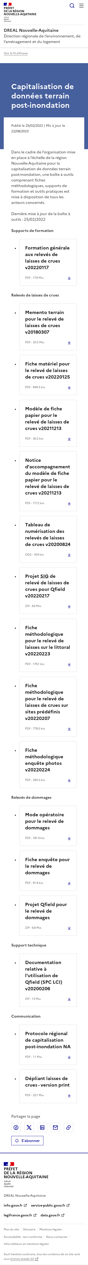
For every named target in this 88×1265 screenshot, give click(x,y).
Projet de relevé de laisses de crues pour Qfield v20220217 (47, 586)
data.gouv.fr (50, 1215)
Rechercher (72, 5)
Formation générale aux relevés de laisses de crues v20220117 (47, 257)
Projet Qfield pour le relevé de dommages (46, 911)
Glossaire (29, 1229)
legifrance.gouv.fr (18, 1215)
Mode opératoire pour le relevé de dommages (44, 821)
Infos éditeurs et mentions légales (26, 1244)
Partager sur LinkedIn (42, 1127)
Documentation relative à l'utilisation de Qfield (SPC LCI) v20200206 (43, 975)
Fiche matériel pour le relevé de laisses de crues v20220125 (47, 370)
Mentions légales (50, 1229)
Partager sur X (29, 1127)
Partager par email (55, 1127)
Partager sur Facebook (16, 1127)
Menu (81, 5)
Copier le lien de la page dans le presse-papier (68, 1127)
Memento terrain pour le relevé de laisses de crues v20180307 (44, 322)
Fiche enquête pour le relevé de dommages (47, 866)
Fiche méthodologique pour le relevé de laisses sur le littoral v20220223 (47, 640)
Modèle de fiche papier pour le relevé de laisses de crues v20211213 (47, 418)
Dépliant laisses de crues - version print (47, 1081)
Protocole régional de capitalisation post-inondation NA (48, 1040)
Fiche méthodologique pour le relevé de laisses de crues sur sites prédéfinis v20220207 (46, 702)
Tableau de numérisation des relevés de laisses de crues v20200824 (47, 534)
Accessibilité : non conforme (23, 1237)
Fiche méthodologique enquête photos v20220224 (44, 760)
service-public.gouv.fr (48, 1205)
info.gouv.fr (13, 1205)
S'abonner (27, 1140)
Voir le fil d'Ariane (16, 53)
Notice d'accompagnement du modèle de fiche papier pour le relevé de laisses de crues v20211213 (47, 476)
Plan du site (11, 1229)
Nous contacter (57, 1237)
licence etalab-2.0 (22, 1259)
